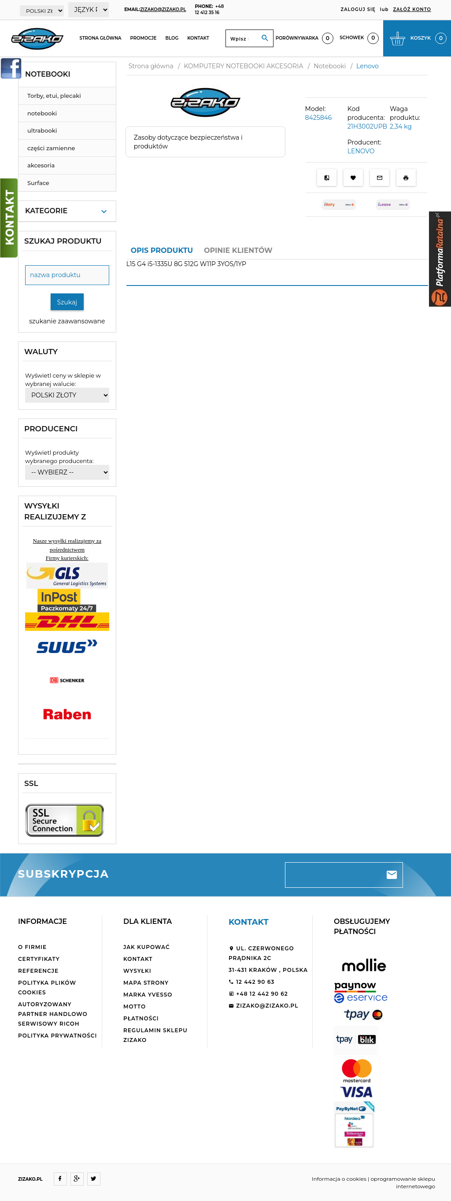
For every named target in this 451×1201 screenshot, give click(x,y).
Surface (38, 182)
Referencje (38, 970)
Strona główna (100, 38)
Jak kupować (146, 947)
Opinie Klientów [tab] (238, 250)
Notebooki (47, 74)
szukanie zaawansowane (67, 321)
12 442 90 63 (251, 982)
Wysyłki (137, 970)
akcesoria (41, 165)
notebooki (42, 113)
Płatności (141, 1018)
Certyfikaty (39, 959)
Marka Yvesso (147, 994)
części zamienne (51, 148)
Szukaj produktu (63, 241)
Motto (134, 1006)
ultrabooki (42, 130)
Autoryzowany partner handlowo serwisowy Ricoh (53, 1014)
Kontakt (198, 38)
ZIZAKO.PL (30, 1179)
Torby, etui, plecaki (54, 95)
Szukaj (67, 302)
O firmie (32, 947)
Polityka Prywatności (57, 1035)
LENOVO (361, 151)
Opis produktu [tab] (162, 250)
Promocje (143, 38)
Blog (172, 38)
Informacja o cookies (339, 1178)
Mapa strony (146, 982)
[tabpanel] (277, 269)
